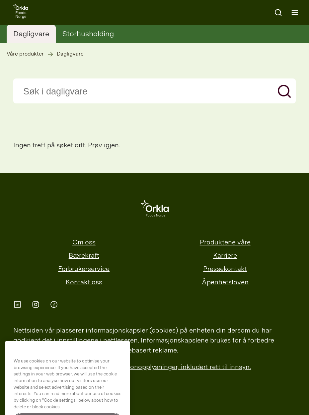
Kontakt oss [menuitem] (84, 282)
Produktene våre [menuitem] (225, 242)
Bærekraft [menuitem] (84, 255)
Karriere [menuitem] (225, 255)
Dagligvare (31, 33)
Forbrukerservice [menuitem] (84, 269)
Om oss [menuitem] (84, 242)
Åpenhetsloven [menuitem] (225, 282)
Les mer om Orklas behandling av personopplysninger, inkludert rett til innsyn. (132, 367)
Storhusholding (88, 33)
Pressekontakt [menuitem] (225, 269)
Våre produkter (25, 54)
